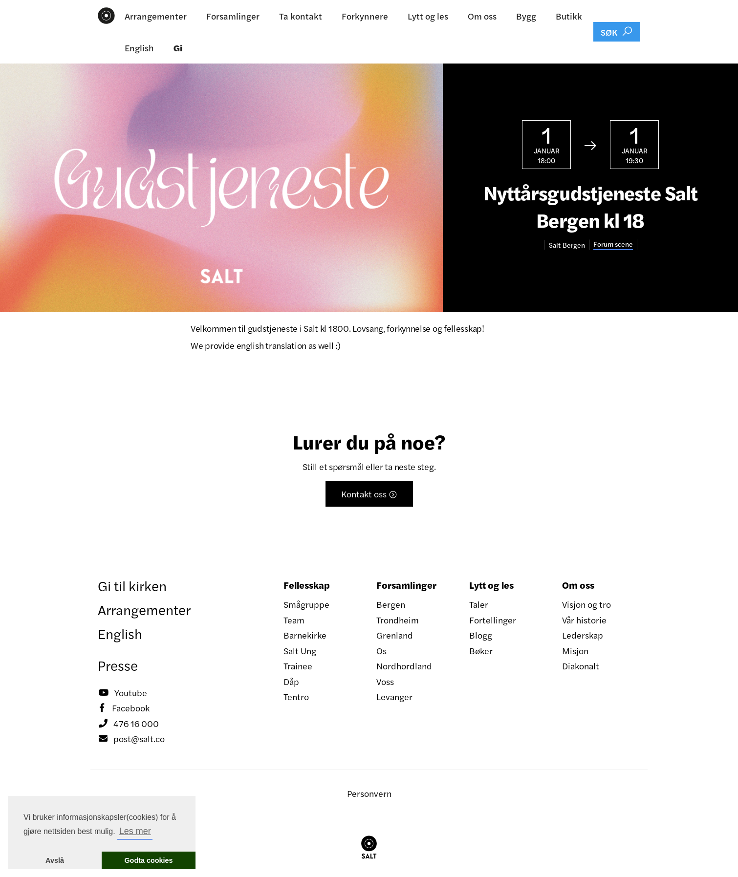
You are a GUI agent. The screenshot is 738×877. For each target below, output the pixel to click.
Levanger (394, 696)
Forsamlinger (233, 16)
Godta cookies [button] (148, 860)
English (139, 48)
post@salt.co (131, 739)
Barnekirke (304, 635)
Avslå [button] (54, 860)
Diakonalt (580, 666)
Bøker (481, 650)
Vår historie (584, 620)
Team (293, 620)
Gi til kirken (132, 585)
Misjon (575, 650)
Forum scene (613, 244)
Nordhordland (404, 666)
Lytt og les (428, 16)
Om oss (482, 16)
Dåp (291, 681)
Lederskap (582, 635)
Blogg (480, 635)
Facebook (124, 708)
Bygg (526, 16)
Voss (385, 681)
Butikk (569, 16)
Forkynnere (365, 16)
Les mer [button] (135, 831)
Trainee (297, 666)
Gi (178, 48)
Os (381, 650)
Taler (478, 604)
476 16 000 (128, 723)
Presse (118, 665)
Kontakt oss (369, 494)
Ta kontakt (300, 16)
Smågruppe (306, 604)
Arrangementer (156, 16)
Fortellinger (492, 620)
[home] (106, 15)
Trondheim (397, 620)
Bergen (390, 604)
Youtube (122, 693)
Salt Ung (299, 650)
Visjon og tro (586, 604)
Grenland (394, 635)
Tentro (296, 696)
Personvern (369, 793)
